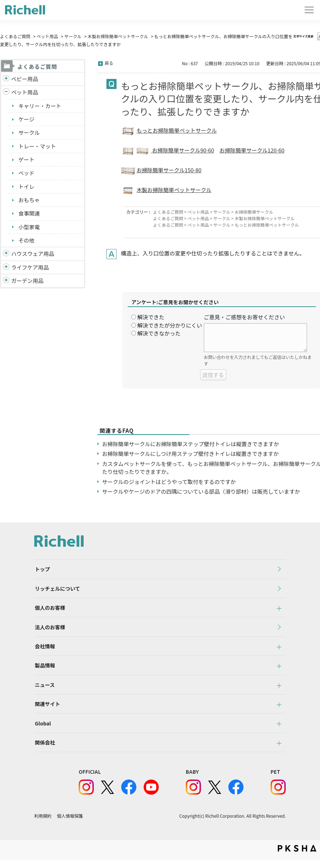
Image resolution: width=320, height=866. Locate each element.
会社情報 (44, 648)
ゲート (26, 160)
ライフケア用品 (30, 268)
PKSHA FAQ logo (297, 854)
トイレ (26, 187)
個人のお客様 (49, 609)
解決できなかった (158, 333)
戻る (109, 63)
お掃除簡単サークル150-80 (169, 170)
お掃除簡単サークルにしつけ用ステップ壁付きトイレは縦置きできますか (191, 453)
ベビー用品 (24, 79)
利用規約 (43, 821)
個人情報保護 (70, 821)
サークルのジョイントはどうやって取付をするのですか (169, 481)
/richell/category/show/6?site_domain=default (6, 268)
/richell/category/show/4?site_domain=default (6, 93)
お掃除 (228, 150)
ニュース (44, 688)
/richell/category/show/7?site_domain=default (6, 255)
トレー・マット (37, 146)
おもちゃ (29, 200)
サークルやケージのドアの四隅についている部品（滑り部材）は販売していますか (202, 491)
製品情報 (44, 668)
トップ (41, 569)
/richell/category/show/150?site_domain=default (6, 282)
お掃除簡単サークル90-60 (183, 150)
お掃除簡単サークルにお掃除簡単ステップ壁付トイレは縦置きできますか (191, 444)
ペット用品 (47, 36)
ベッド (26, 173)
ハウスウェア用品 (32, 254)
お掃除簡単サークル (254, 212)
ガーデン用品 (27, 281)
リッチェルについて (57, 589)
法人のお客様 (49, 628)
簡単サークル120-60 (260, 150)
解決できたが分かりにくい (169, 325)
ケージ (26, 119)
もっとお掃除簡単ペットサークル (177, 130)
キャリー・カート (40, 106)
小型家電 (29, 227)
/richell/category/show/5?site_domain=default (6, 79)
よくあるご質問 (15, 36)
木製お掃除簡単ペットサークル (118, 36)
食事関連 (29, 214)
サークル (73, 36)
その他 (26, 241)
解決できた (150, 317)
